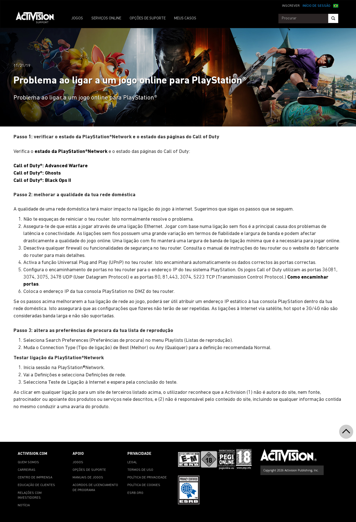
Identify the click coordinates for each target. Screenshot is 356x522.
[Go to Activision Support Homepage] (38, 19)
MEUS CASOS (185, 18)
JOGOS (77, 18)
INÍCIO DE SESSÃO (316, 6)
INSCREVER (291, 6)
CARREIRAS (26, 470)
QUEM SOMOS (28, 462)
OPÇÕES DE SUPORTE (148, 18)
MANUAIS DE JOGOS (88, 477)
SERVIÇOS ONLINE (106, 18)
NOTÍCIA (24, 505)
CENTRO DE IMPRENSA (35, 477)
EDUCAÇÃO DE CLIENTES (36, 485)
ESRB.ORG (135, 493)
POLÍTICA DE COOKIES (143, 485)
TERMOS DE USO (140, 470)
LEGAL (132, 462)
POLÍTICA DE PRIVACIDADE (147, 477)
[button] (335, 5)
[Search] (333, 18)
